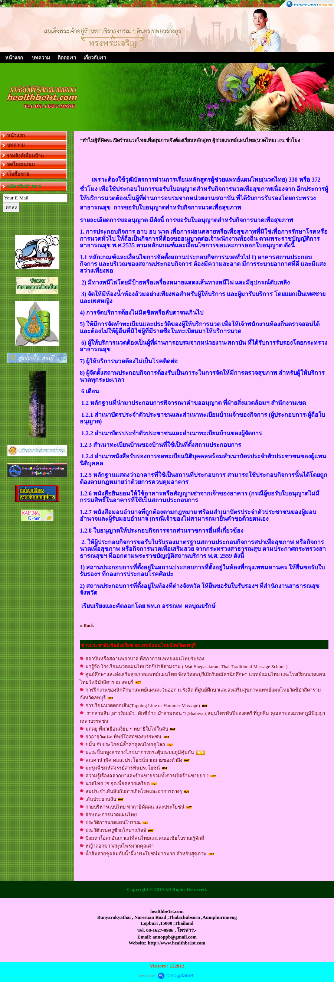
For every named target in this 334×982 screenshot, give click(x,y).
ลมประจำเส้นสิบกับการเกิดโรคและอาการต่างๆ (133, 791)
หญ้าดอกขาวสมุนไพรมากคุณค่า (119, 846)
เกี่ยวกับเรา (95, 58)
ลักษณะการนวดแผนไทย (111, 814)
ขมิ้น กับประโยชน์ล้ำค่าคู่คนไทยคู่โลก (126, 744)
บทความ (41, 58)
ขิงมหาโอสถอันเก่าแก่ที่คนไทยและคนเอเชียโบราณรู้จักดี (144, 838)
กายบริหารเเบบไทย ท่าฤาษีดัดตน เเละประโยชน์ (135, 807)
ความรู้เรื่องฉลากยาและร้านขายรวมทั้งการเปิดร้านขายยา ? (147, 775)
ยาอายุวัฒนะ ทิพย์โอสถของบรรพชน (124, 736)
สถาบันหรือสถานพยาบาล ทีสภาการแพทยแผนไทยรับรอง (144, 658)
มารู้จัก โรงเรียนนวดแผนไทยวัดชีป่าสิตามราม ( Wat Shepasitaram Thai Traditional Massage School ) (186, 666)
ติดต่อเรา (67, 58)
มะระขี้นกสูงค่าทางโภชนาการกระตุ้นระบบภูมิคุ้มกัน (140, 752)
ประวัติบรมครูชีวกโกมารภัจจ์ (115, 830)
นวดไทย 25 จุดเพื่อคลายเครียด (117, 783)
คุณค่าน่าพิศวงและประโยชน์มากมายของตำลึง (134, 760)
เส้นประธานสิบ (100, 799)
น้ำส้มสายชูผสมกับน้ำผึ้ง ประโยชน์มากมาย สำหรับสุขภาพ (146, 853)
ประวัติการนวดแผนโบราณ (113, 822)
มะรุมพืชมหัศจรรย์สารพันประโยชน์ (122, 768)
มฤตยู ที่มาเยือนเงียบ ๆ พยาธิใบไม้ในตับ (126, 729)
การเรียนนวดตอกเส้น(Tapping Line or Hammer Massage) (142, 705)
